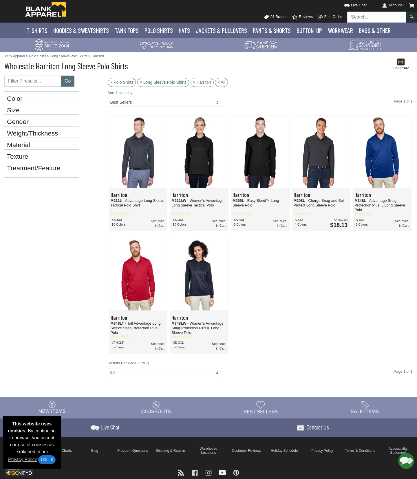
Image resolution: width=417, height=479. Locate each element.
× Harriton (202, 82)
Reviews (302, 17)
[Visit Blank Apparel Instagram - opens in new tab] (209, 472)
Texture (17, 156)
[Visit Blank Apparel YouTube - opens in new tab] (223, 472)
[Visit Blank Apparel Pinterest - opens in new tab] (236, 472)
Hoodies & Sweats (81, 30)
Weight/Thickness (32, 133)
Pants (272, 30)
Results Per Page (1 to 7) (128, 363)
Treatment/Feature (34, 168)
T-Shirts (37, 30)
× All (221, 82)
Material (18, 145)
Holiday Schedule (284, 451)
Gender (18, 122)
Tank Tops (127, 30)
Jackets (221, 30)
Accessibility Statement (398, 451)
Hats (184, 30)
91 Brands (275, 17)
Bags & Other (375, 30)
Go (68, 80)
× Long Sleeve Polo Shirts (163, 82)
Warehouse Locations (208, 451)
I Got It (47, 459)
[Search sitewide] (376, 17)
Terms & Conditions (360, 451)
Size (13, 110)
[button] (350, 4)
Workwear (340, 30)
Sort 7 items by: (120, 93)
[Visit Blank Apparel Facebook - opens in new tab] (195, 472)
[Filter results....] (32, 81)
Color (15, 99)
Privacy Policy (22, 459)
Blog (94, 451)
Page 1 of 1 (403, 371)
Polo (159, 30)
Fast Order (329, 17)
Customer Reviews (246, 451)
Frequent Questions (132, 451)
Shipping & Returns (170, 451)
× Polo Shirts (121, 82)
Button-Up (309, 30)
